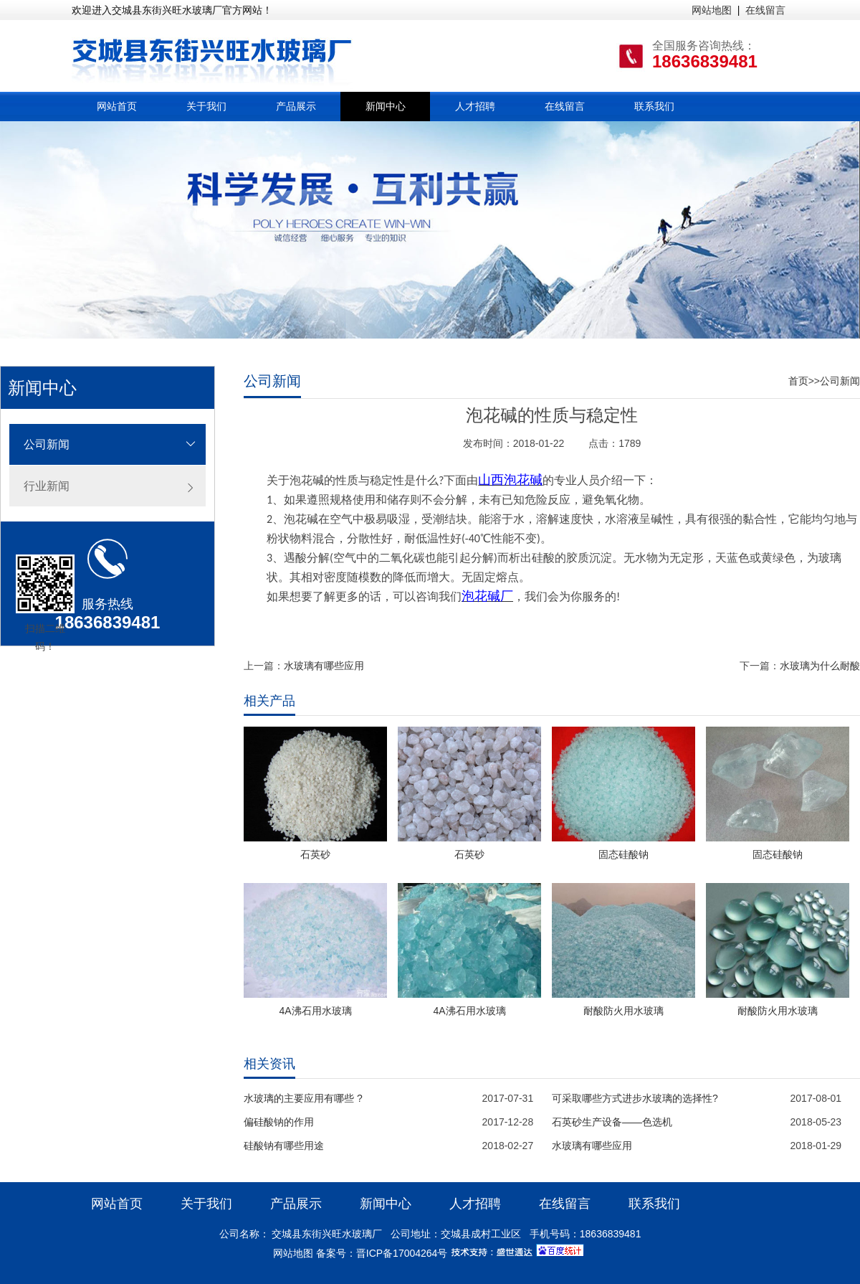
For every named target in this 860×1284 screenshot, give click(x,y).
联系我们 (654, 106)
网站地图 (712, 10)
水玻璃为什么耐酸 (820, 665)
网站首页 (117, 106)
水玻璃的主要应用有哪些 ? (303, 1098)
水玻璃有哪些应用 (324, 665)
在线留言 (765, 10)
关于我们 (206, 106)
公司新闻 (47, 444)
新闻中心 (386, 106)
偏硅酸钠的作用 (279, 1122)
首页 (798, 381)
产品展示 (296, 106)
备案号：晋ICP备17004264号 (382, 1253)
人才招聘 (475, 106)
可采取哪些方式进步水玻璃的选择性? (635, 1098)
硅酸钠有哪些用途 (284, 1145)
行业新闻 (47, 486)
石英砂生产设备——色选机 (612, 1122)
